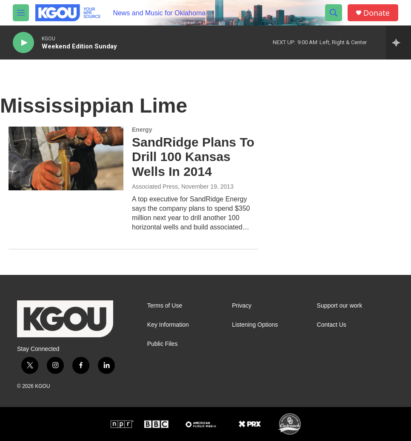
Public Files (162, 344)
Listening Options (255, 325)
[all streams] (398, 42)
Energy (142, 129)
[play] (23, 43)
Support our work (339, 305)
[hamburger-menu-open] (21, 12)
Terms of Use (164, 305)
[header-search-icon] (333, 12)
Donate (376, 12)
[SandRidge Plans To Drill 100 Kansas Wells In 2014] (66, 158)
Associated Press (155, 186)
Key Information (168, 325)
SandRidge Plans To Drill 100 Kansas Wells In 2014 (193, 157)
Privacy (241, 305)
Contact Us (331, 325)
